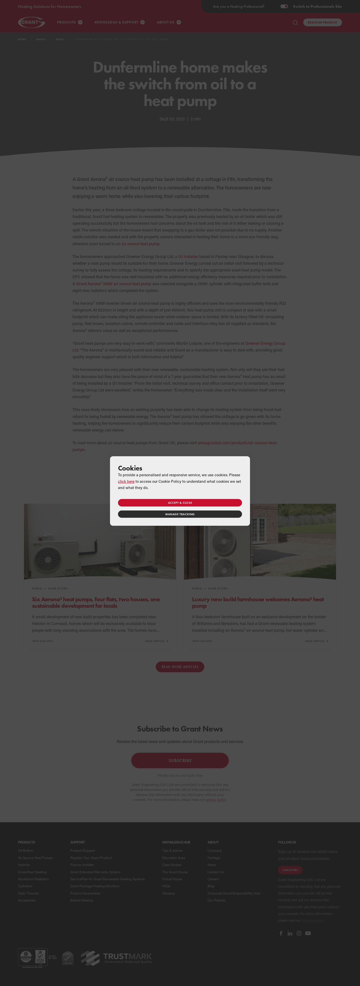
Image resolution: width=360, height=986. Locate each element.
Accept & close (180, 502)
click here (126, 481)
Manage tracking (180, 514)
